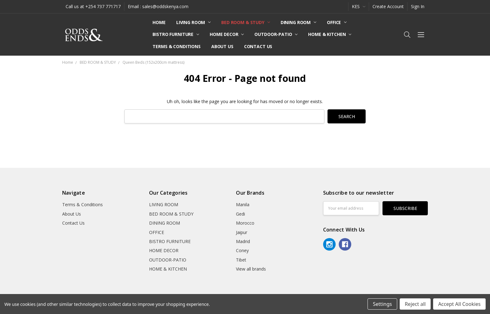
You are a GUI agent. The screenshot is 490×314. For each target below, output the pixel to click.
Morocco (245, 223)
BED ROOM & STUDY (245, 22)
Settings (382, 304)
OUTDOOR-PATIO (276, 34)
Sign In (417, 6)
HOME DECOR (227, 34)
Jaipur (241, 232)
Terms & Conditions (176, 46)
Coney (242, 250)
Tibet (241, 260)
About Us (222, 46)
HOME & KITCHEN (329, 34)
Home (158, 22)
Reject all (415, 304)
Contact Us (258, 46)
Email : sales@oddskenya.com (158, 6)
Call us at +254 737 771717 (93, 6)
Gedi (240, 214)
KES (358, 6)
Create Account (388, 6)
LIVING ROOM (193, 22)
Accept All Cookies (459, 304)
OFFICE (337, 22)
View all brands (251, 269)
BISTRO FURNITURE (175, 34)
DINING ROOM (298, 22)
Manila (242, 204)
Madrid (243, 241)
